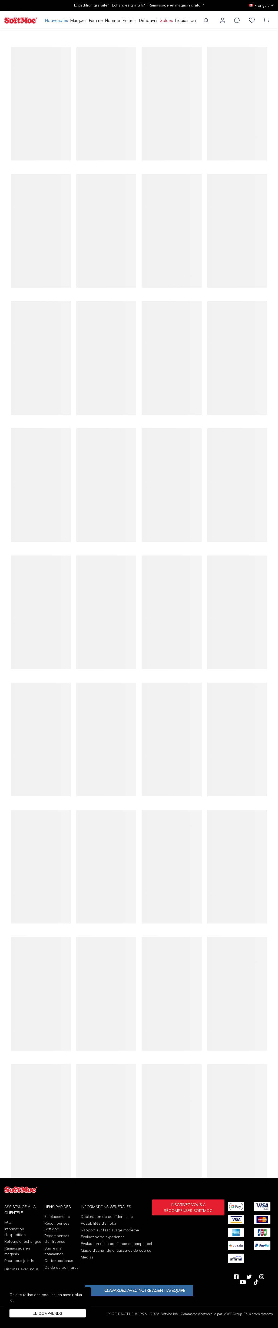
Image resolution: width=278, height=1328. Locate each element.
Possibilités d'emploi (98, 1223)
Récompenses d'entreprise (56, 1238)
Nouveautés (56, 20)
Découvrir (148, 20)
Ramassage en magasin (17, 1251)
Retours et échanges (22, 1241)
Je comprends (47, 1313)
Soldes (166, 20)
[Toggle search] (206, 20)
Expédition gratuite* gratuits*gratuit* (139, 5)
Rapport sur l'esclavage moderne (110, 1230)
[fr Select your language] (261, 5)
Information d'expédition (15, 1232)
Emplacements (57, 1216)
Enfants (129, 20)
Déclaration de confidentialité (107, 1216)
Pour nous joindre (19, 1260)
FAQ (8, 1222)
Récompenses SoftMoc (56, 1226)
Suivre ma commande (54, 1251)
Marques (78, 20)
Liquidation (185, 20)
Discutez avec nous (21, 1269)
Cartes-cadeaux (58, 1260)
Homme (112, 20)
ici (11, 1300)
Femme (96, 20)
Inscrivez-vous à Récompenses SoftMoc (188, 1207)
